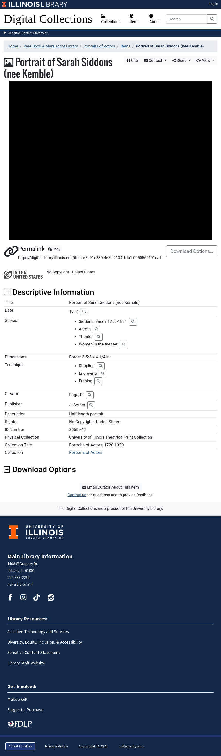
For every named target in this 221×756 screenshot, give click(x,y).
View (203, 60)
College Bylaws (131, 746)
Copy (54, 249)
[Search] (186, 19)
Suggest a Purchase (25, 710)
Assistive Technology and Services (38, 632)
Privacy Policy (56, 746)
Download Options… (191, 251)
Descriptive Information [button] (49, 292)
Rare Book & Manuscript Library (51, 46)
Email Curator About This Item (110, 487)
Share (180, 60)
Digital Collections (48, 18)
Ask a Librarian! (20, 584)
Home (13, 46)
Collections (111, 19)
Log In (213, 4)
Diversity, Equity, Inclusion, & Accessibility (44, 642)
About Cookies (20, 746)
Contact (153, 60)
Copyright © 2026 (93, 746)
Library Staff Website (26, 663)
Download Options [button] (40, 469)
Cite (132, 60)
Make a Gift (17, 699)
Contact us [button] (77, 495)
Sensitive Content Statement (28, 33)
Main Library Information (39, 556)
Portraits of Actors (99, 46)
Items (134, 19)
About (154, 19)
